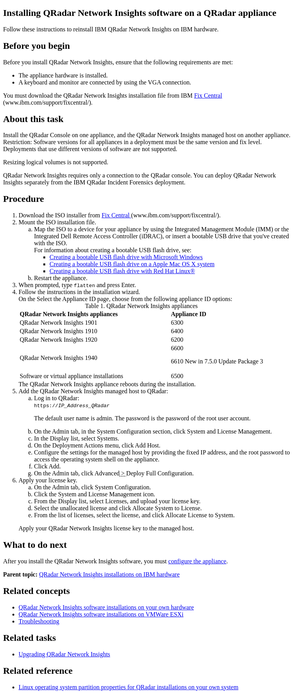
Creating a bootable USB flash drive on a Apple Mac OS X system (132, 264)
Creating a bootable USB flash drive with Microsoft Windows (126, 257)
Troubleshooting (39, 621)
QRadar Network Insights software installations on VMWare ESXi (101, 614)
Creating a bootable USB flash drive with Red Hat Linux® (122, 271)
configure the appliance (197, 561)
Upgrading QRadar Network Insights (64, 654)
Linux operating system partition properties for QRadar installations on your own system (128, 687)
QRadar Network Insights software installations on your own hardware (106, 607)
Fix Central (208, 95)
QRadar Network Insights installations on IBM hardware (109, 574)
